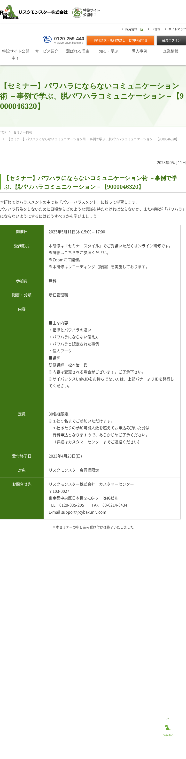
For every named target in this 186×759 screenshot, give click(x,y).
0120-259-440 (69, 38)
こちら (70, 253)
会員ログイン (171, 40)
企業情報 (170, 51)
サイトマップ (177, 29)
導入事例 (139, 51)
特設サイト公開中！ (15, 54)
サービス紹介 (46, 51)
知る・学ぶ (108, 51)
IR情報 (156, 29)
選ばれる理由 (77, 51)
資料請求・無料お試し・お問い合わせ (120, 40)
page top (168, 726)
